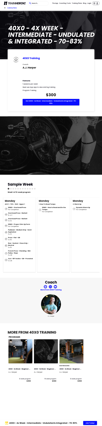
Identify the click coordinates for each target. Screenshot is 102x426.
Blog (84, 3)
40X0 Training (31, 58)
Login (89, 3)
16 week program (50, 379)
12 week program (25, 379)
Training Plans (77, 3)
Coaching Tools (65, 3)
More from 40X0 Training (51, 290)
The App (55, 3)
